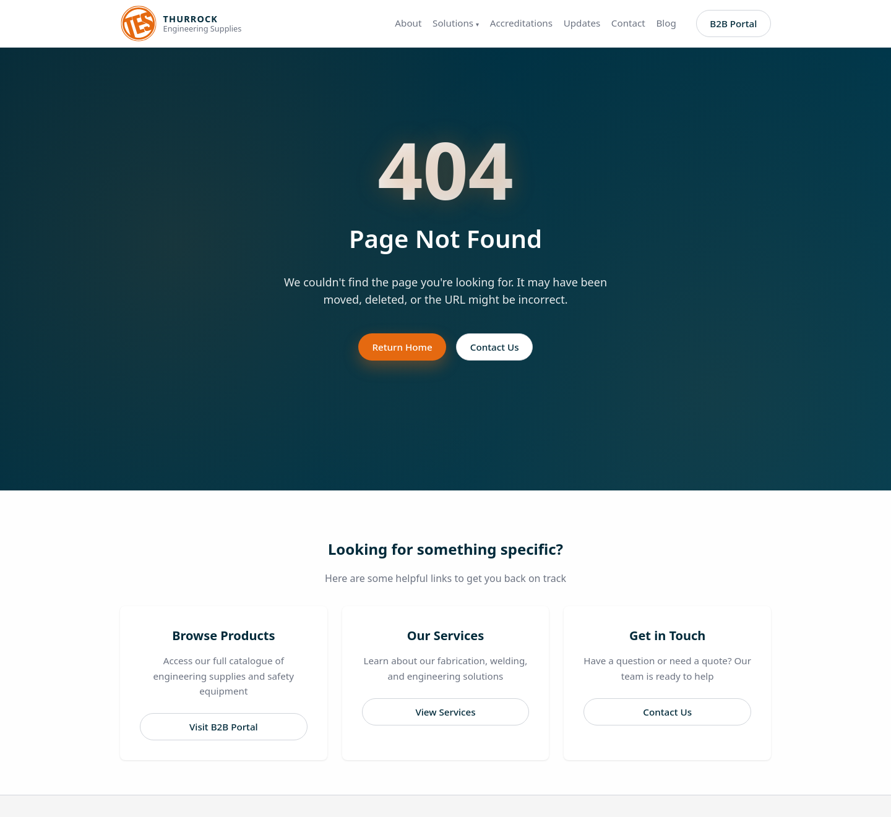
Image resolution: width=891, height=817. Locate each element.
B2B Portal (733, 23)
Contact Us (494, 347)
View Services (445, 712)
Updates (582, 23)
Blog (666, 23)
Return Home (402, 347)
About (408, 23)
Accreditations (521, 23)
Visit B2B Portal (223, 727)
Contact (628, 23)
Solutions (456, 23)
